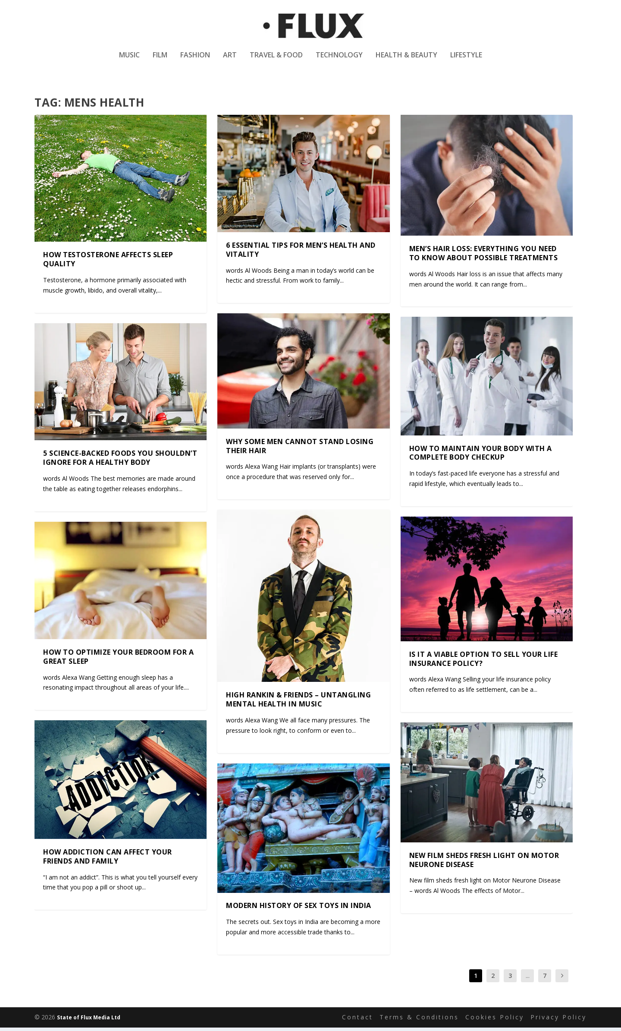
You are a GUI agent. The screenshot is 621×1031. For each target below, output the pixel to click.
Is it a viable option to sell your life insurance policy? (483, 662)
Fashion (195, 58)
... (528, 979)
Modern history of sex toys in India (298, 909)
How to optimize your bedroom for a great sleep (118, 660)
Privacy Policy (558, 1021)
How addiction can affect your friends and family (107, 860)
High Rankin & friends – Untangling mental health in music (298, 703)
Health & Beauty (406, 58)
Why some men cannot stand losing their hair (299, 449)
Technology (339, 58)
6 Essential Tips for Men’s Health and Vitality (301, 253)
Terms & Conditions (419, 1021)
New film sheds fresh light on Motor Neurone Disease (484, 863)
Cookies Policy (494, 1021)
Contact (357, 1021)
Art (230, 58)
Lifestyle (466, 58)
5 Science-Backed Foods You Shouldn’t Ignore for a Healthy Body (120, 461)
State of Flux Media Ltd (88, 1021)
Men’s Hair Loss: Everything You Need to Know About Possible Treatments (483, 257)
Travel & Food (276, 58)
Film (160, 58)
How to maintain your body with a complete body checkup (480, 456)
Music (129, 58)
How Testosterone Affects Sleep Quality (108, 263)
